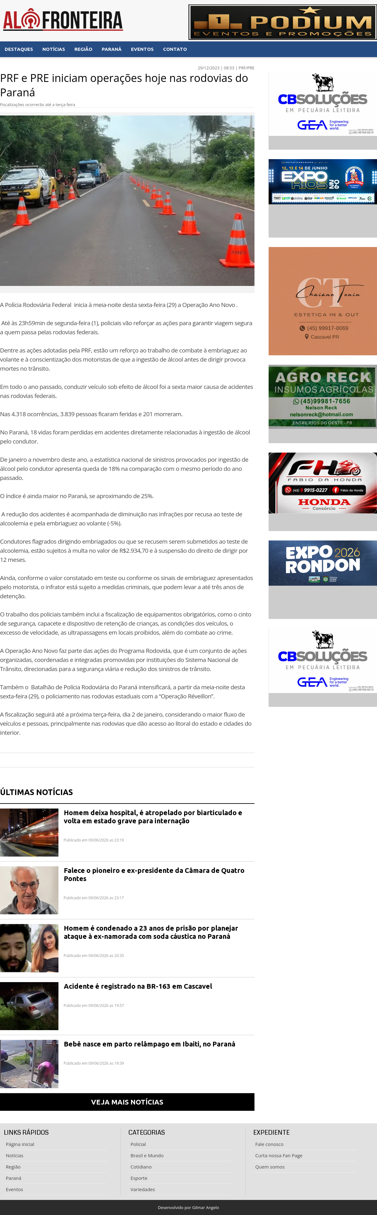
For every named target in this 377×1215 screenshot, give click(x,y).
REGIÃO (83, 49)
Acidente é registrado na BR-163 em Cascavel (138, 986)
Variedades (143, 1189)
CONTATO (175, 49)
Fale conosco (269, 1144)
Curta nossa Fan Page (279, 1155)
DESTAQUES (19, 49)
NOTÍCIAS (53, 49)
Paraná (13, 1178)
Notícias (15, 1155)
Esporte (139, 1178)
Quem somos (270, 1167)
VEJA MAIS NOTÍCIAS (127, 1102)
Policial (138, 1144)
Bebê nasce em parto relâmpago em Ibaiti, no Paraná (149, 1044)
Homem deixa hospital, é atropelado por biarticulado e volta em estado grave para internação (153, 817)
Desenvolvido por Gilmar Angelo (188, 1207)
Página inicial (20, 1144)
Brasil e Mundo (147, 1155)
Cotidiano (141, 1167)
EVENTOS (142, 49)
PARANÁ (112, 49)
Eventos (14, 1189)
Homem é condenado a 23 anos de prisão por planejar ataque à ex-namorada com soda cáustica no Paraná (151, 932)
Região (13, 1167)
